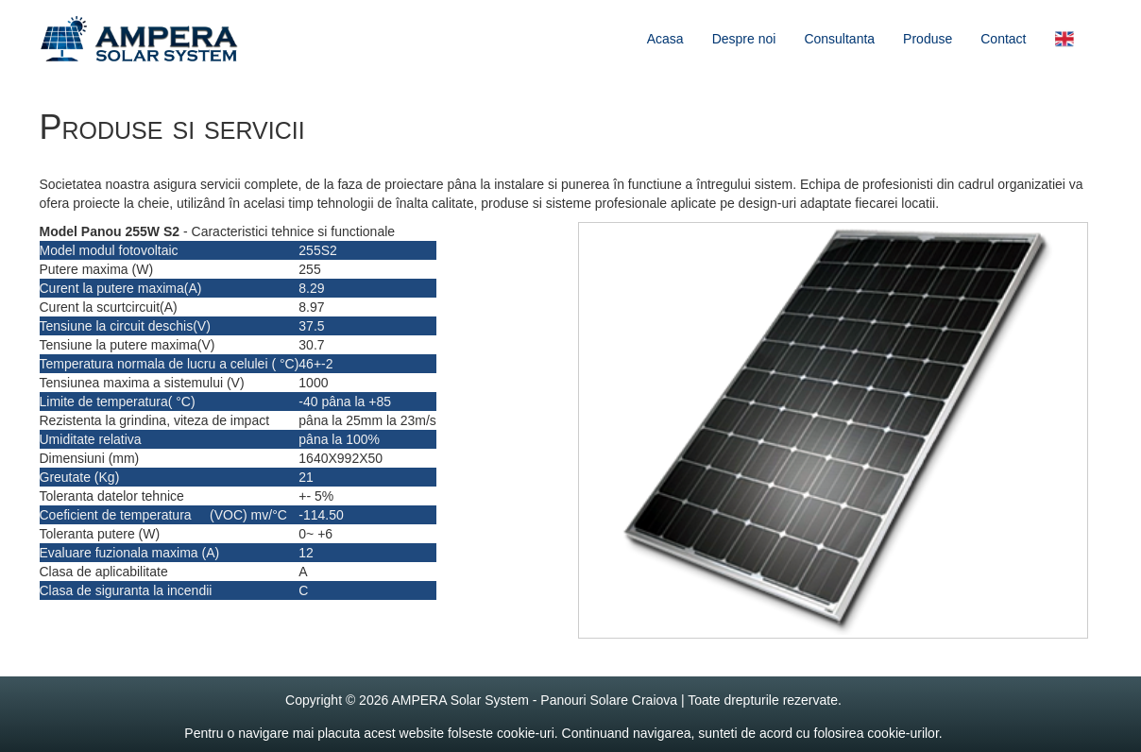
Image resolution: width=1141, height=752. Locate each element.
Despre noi (744, 38)
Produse (927, 38)
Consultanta (839, 38)
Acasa (665, 38)
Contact (1003, 38)
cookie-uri (525, 733)
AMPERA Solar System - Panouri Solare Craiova (534, 700)
